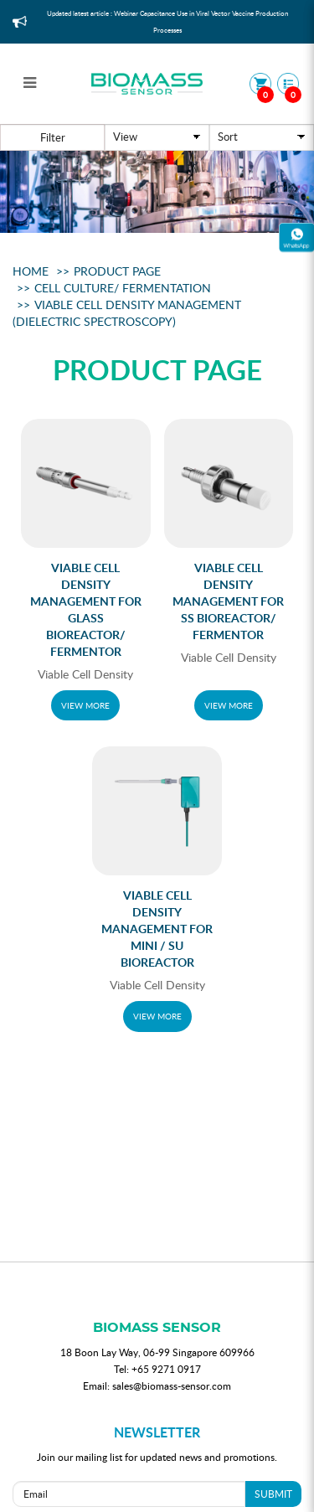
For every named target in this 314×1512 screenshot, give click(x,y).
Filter (52, 137)
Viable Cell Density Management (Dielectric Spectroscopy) (127, 313)
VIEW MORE (85, 705)
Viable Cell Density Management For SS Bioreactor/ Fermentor (228, 601)
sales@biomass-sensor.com (171, 1385)
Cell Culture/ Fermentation (122, 288)
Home (31, 271)
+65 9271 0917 (166, 1368)
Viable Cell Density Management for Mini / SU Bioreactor (157, 928)
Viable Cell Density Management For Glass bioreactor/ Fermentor (86, 609)
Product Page (117, 271)
